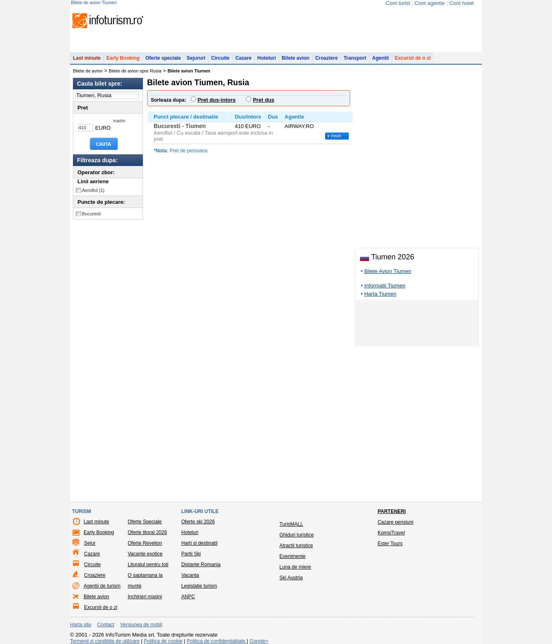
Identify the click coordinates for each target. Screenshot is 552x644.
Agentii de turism (102, 586)
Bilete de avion (88, 70)
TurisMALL (291, 524)
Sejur (90, 543)
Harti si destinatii (199, 543)
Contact (105, 625)
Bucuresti (91, 213)
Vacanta (190, 575)
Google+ (259, 641)
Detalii (336, 136)
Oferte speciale (163, 58)
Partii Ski (191, 554)
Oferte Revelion (145, 543)
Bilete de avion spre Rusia (135, 70)
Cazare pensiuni (396, 522)
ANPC (188, 597)
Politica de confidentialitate (216, 641)
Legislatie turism (199, 586)
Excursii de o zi (412, 58)
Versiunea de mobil (141, 625)
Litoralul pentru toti (148, 564)
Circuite (220, 58)
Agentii (380, 58)
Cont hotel (461, 3)
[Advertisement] (417, 324)
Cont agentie (429, 3)
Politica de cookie (163, 641)
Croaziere (326, 58)
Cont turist (398, 3)
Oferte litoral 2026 (147, 532)
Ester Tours (390, 543)
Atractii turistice (296, 545)
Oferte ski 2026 (198, 522)
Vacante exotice (145, 554)
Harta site (80, 625)
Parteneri (392, 511)
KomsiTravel (391, 533)
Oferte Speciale (145, 522)
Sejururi (196, 58)
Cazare (243, 58)
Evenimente (292, 556)
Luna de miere (295, 567)
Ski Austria (291, 578)
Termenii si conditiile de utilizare (105, 641)
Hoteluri (266, 58)
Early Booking (123, 58)
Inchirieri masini (145, 597)
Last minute (87, 58)
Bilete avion (295, 58)
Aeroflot (93, 190)
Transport (355, 58)
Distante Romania (200, 564)
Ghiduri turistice (296, 535)
